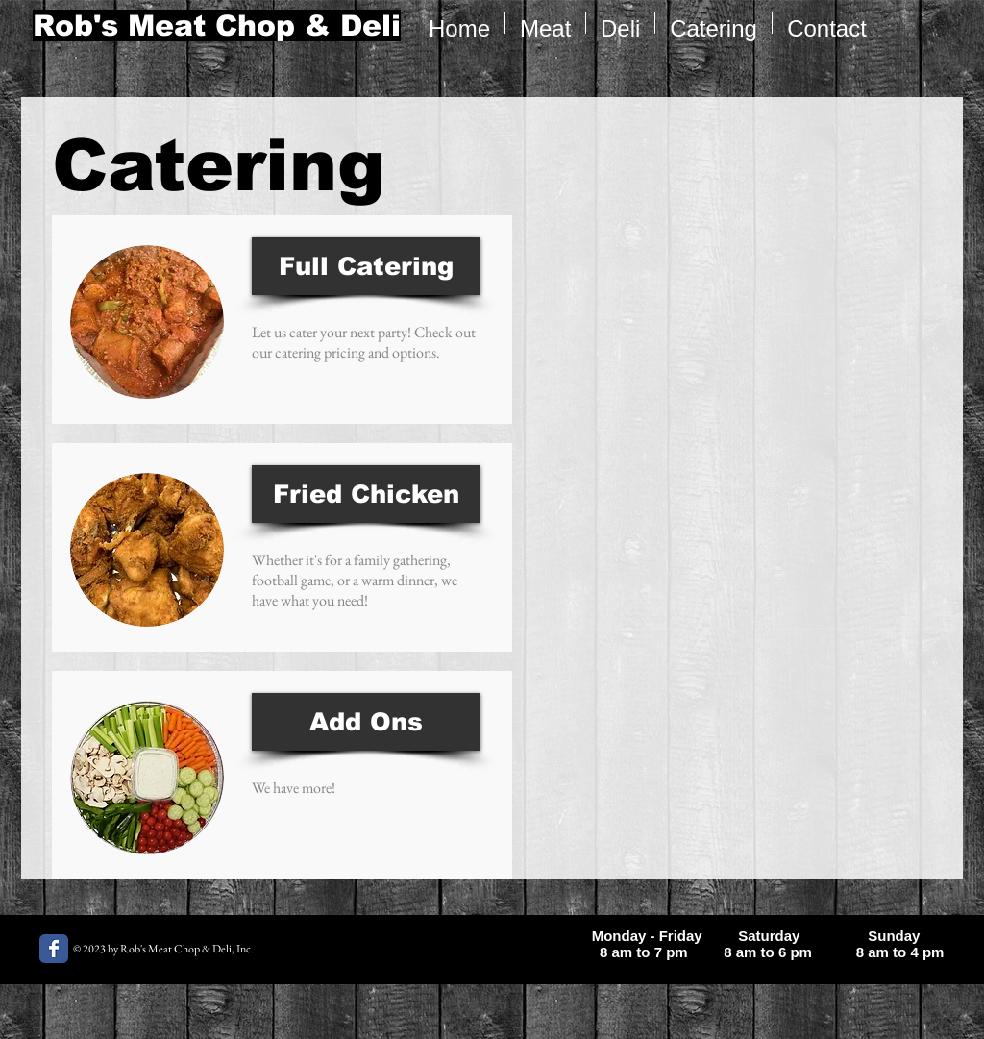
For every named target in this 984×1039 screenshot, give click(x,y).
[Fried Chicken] (366, 494)
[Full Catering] (366, 266)
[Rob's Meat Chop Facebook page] (53, 948)
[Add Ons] (366, 722)
